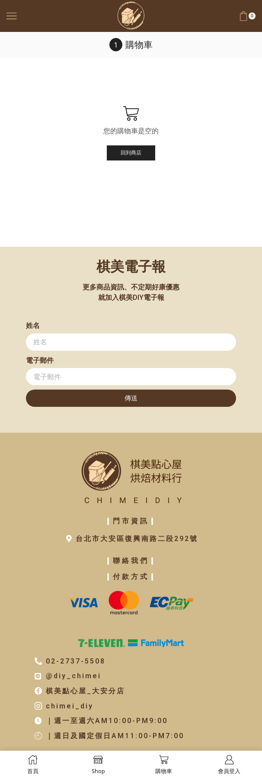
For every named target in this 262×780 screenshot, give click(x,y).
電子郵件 (40, 360)
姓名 (33, 325)
